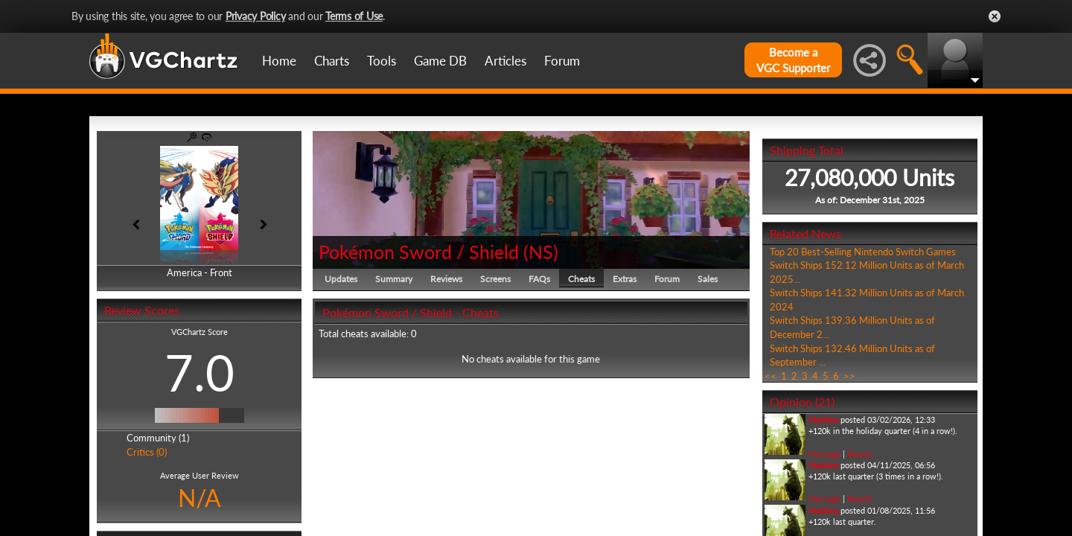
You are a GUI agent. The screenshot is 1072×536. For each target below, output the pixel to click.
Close (995, 16)
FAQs (539, 278)
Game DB (440, 60)
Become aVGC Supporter (793, 59)
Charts (331, 60)
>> (849, 376)
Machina (823, 419)
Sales (708, 278)
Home (279, 60)
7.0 (199, 372)
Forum (562, 60)
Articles (505, 60)
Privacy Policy (256, 16)
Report (859, 454)
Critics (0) (147, 452)
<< (770, 376)
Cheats (581, 278)
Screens (495, 278)
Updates (341, 278)
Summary (393, 278)
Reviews (446, 278)
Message (824, 454)
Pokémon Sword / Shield (419, 251)
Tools (381, 60)
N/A (199, 497)
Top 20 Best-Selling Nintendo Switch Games (863, 252)
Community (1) (158, 438)
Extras (624, 278)
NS (541, 251)
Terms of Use (354, 16)
